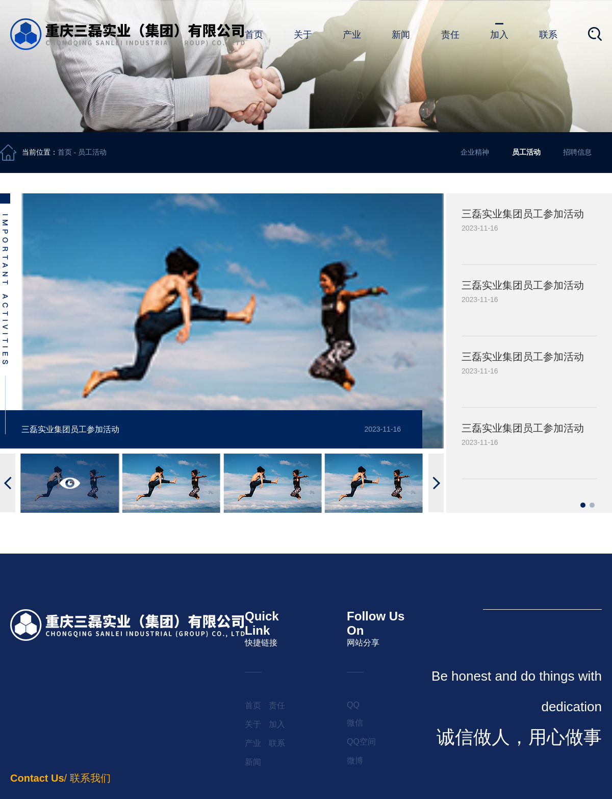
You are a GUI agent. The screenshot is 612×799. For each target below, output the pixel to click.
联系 (548, 35)
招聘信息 (577, 152)
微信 (355, 722)
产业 (352, 35)
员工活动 (92, 152)
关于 (303, 35)
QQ (353, 705)
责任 (450, 35)
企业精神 (475, 152)
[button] (7, 483)
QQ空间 (361, 741)
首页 (254, 35)
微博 (355, 760)
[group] (529, 229)
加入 (499, 35)
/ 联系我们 (60, 778)
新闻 (401, 35)
